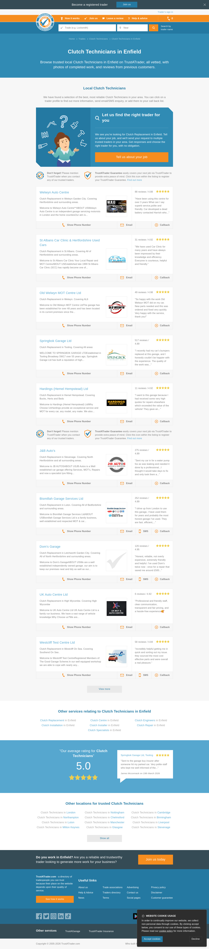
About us (83, 887)
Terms (106, 898)
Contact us (132, 892)
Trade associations (112, 887)
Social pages (133, 898)
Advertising (133, 887)
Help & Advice (85, 892)
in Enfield (58, 720)
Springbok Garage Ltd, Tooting (137, 755)
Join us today (155, 859)
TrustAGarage (72, 931)
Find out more (134, 180)
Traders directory (112, 892)
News (81, 898)
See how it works (55, 899)
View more (104, 689)
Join (127, 4)
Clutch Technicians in (58, 812)
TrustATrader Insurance (101, 931)
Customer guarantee (162, 898)
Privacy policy (158, 887)
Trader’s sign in (165, 12)
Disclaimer (156, 892)
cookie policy (166, 931)
